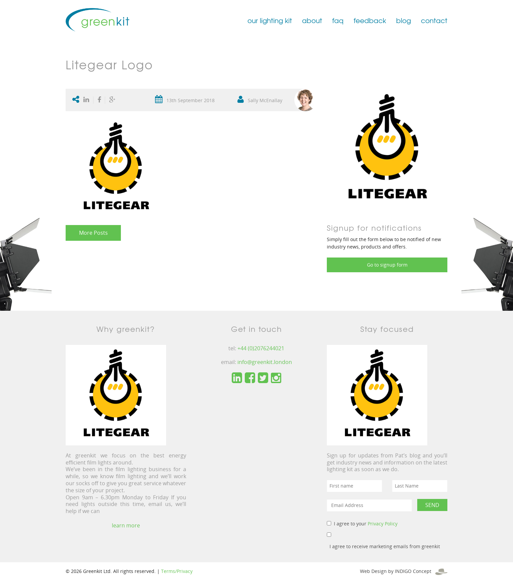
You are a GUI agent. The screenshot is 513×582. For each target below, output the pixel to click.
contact (434, 20)
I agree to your (365, 523)
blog (403, 20)
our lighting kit (269, 20)
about (312, 20)
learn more (126, 525)
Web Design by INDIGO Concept (403, 571)
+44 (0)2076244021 (260, 348)
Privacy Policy (382, 523)
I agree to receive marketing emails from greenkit (384, 546)
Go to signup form (387, 265)
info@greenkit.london (264, 362)
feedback (370, 20)
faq (338, 20)
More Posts (93, 232)
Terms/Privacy (177, 571)
